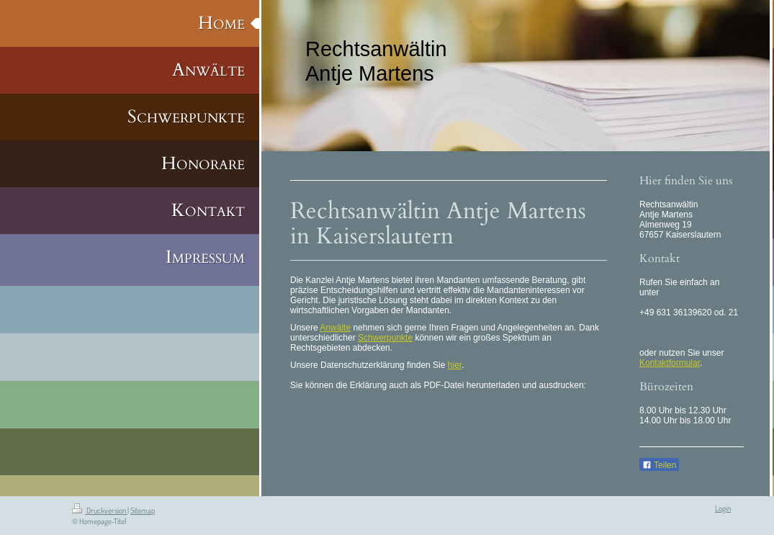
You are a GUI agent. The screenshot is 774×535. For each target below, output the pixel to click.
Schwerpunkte (385, 338)
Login (723, 508)
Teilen (659, 465)
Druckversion (99, 510)
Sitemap (142, 510)
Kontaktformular (669, 363)
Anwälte (335, 328)
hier (455, 365)
